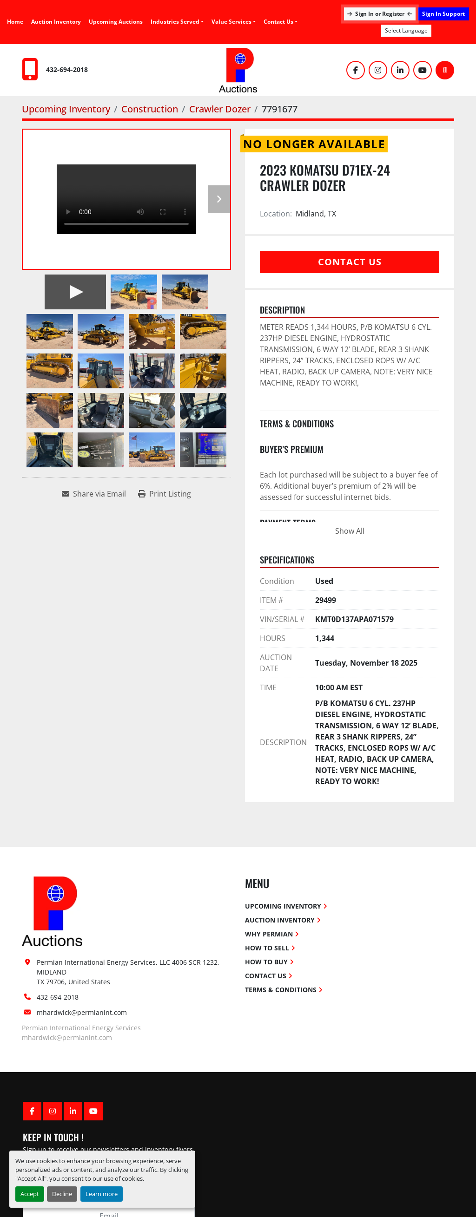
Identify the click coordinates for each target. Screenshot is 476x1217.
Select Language (406, 30)
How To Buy (266, 961)
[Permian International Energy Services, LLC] (52, 910)
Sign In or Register (380, 14)
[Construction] (149, 109)
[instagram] (378, 70)
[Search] (445, 70)
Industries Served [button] (175, 22)
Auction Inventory (56, 22)
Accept (29, 1194)
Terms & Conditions (281, 989)
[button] (234, 22)
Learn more (102, 1194)
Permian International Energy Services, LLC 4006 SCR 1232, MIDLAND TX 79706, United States (129, 972)
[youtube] (422, 70)
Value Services (231, 22)
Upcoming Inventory (283, 906)
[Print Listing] (164, 494)
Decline (62, 1194)
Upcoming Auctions (116, 22)
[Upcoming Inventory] (66, 109)
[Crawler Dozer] (220, 109)
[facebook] (355, 70)
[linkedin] (400, 70)
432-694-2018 (67, 69)
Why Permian (269, 933)
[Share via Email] (94, 494)
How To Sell (267, 947)
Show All (349, 531)
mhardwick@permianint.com (82, 1012)
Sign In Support (443, 14)
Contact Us (278, 22)
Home (15, 22)
